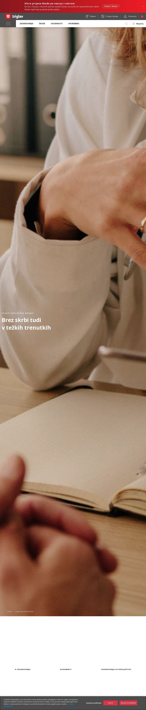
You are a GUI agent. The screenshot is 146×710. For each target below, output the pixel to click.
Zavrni (110, 705)
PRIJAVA (139, 24)
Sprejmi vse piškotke (128, 705)
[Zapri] (142, 704)
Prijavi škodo (111, 6)
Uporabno (73, 23)
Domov (9, 611)
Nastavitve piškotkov (93, 705)
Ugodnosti (57, 23)
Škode (42, 23)
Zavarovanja (26, 23)
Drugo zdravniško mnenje (24, 611)
